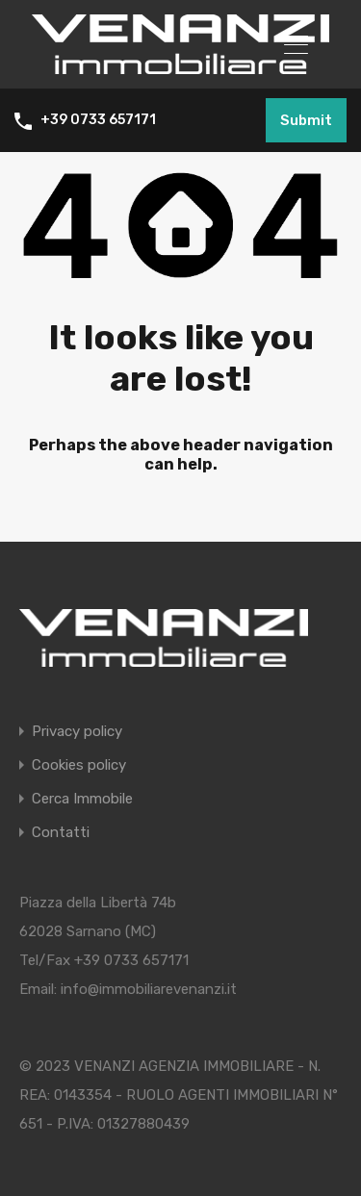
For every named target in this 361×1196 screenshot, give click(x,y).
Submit (306, 120)
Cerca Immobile (82, 799)
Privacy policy (77, 732)
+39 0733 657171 (98, 120)
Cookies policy (79, 765)
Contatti (61, 833)
